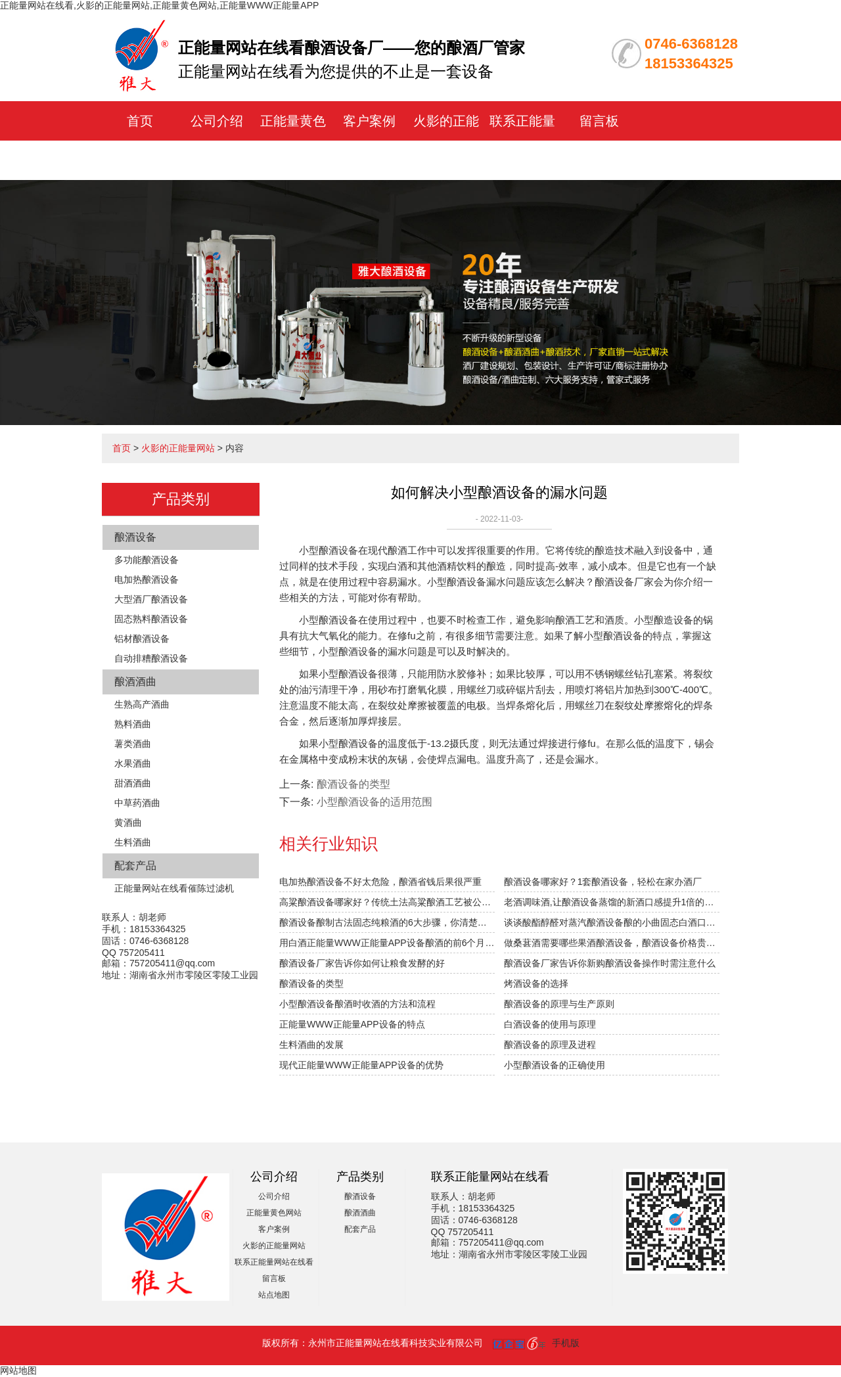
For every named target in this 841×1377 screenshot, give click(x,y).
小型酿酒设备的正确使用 (554, 1065)
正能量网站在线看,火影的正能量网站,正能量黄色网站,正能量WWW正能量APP (159, 5)
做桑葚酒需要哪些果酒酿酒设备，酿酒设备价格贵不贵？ (611, 942)
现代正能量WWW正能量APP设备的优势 (361, 1065)
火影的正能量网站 (178, 448)
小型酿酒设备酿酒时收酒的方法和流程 (357, 1004)
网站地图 (18, 1370)
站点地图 (274, 1294)
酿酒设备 (135, 537)
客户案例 (369, 121)
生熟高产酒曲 (142, 704)
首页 (140, 121)
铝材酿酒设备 (142, 638)
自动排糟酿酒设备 (151, 658)
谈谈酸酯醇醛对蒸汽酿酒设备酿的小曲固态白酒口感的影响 (611, 922)
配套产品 (135, 865)
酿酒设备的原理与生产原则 (559, 1004)
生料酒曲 (132, 842)
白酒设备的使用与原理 (550, 1024)
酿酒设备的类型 (353, 784)
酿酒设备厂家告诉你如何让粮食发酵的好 (362, 963)
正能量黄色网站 (274, 1212)
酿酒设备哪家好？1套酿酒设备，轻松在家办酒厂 (603, 881)
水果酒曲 (132, 763)
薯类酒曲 (132, 743)
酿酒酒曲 (135, 681)
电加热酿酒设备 (146, 579)
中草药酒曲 (137, 803)
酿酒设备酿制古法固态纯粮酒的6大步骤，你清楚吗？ (387, 922)
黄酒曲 (128, 822)
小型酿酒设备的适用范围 (374, 801)
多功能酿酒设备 (146, 559)
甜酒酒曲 (132, 783)
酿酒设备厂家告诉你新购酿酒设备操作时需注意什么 (610, 963)
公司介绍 (217, 121)
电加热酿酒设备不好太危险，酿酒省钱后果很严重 (380, 881)
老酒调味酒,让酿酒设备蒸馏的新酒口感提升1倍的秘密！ (611, 902)
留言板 (599, 121)
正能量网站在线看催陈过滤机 (174, 888)
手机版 (566, 1343)
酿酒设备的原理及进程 (550, 1044)
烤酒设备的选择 (536, 983)
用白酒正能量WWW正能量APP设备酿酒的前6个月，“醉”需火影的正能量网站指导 (387, 942)
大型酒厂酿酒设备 (151, 599)
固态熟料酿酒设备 (151, 619)
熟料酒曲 (132, 724)
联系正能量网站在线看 (274, 1262)
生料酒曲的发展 (311, 1044)
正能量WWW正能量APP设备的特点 (352, 1024)
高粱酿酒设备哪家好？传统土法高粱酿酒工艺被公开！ (387, 902)
